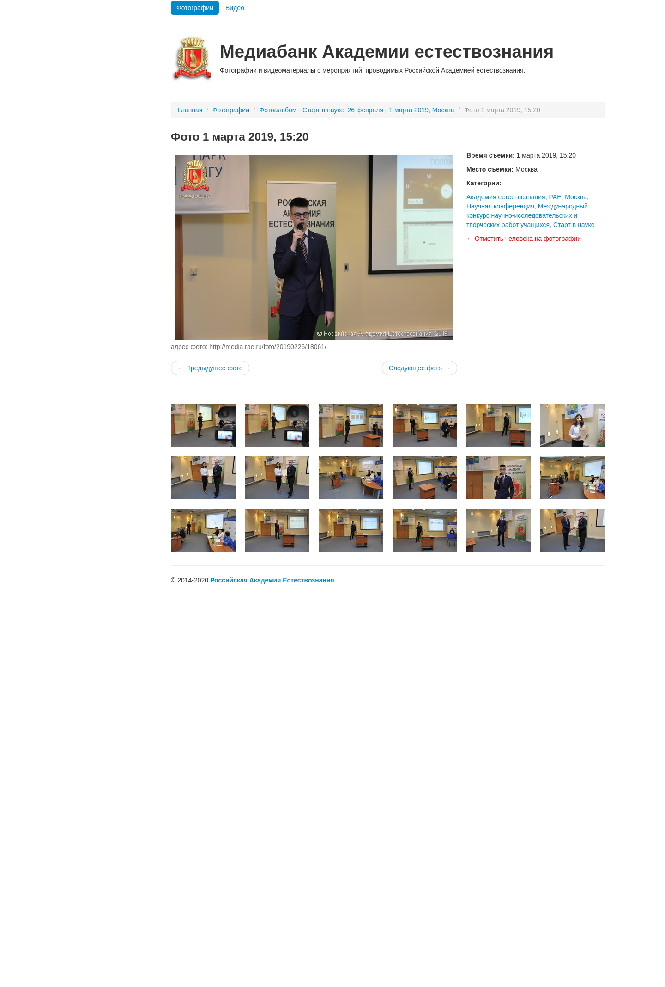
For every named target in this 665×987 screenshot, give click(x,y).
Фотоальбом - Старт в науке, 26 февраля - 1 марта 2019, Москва (357, 110)
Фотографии (194, 8)
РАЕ (555, 197)
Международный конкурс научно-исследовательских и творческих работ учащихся (527, 215)
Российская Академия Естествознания (272, 580)
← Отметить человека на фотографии (523, 238)
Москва (576, 197)
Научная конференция (500, 206)
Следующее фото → (419, 368)
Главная (190, 110)
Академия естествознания (505, 197)
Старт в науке (574, 224)
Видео (234, 8)
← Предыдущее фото (210, 368)
